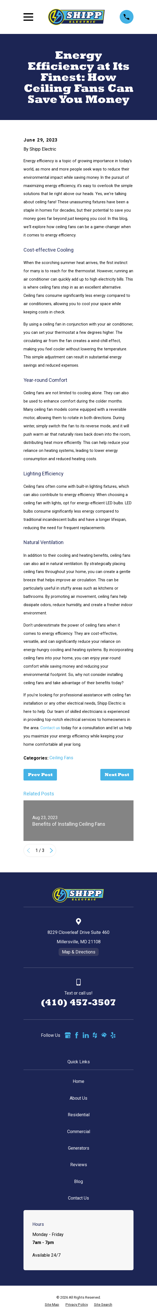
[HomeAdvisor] (104, 1035)
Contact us (50, 728)
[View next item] (51, 850)
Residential (79, 1114)
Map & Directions (78, 952)
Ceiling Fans (61, 757)
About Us (78, 1098)
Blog (78, 1181)
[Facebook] (77, 1035)
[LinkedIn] (86, 1035)
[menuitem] (52, 1304)
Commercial (78, 1131)
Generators (78, 1148)
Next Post (117, 774)
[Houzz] (95, 1035)
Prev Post (40, 774)
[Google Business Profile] (68, 1035)
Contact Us (78, 1198)
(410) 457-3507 (78, 1002)
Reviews (78, 1164)
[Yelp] (113, 1035)
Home (78, 1081)
